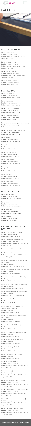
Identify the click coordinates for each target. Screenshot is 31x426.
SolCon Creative (24, 422)
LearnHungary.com (7, 422)
